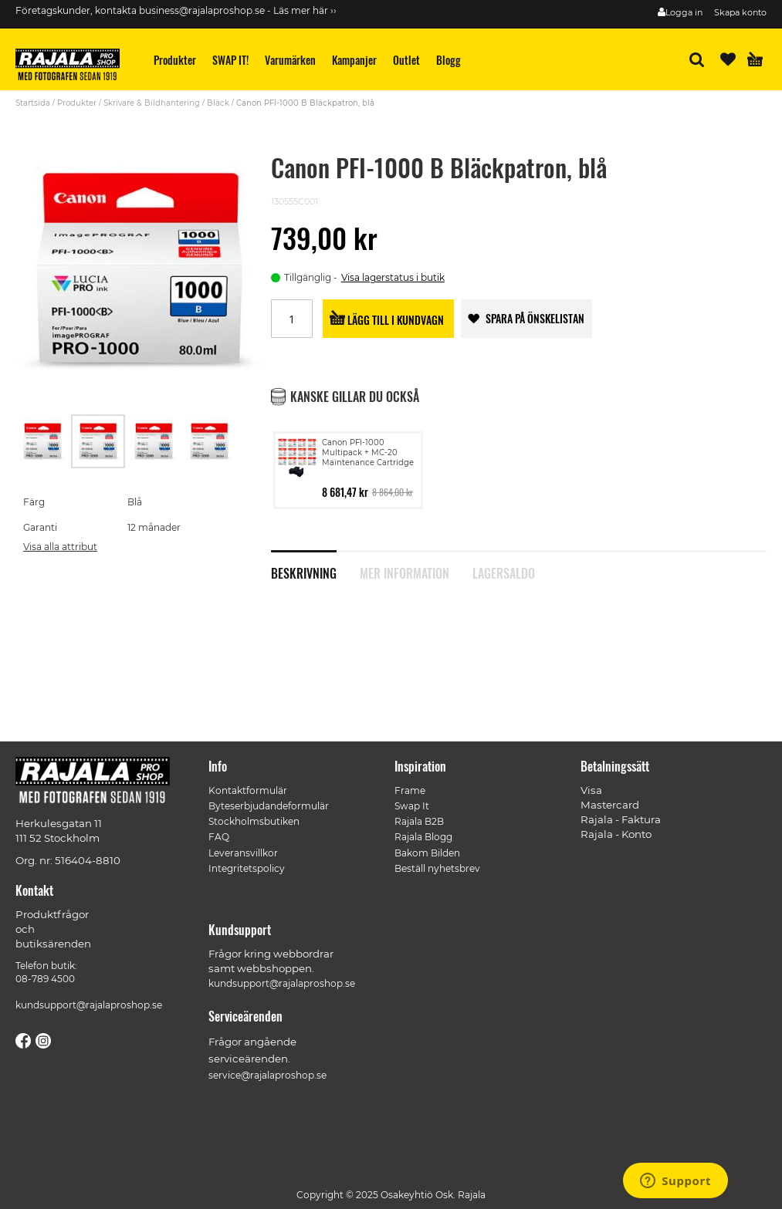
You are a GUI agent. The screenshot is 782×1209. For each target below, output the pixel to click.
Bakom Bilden (427, 853)
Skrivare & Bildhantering (151, 103)
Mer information (404, 571)
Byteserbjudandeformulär (268, 806)
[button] (43, 441)
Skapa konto (740, 12)
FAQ (218, 837)
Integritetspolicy (246, 868)
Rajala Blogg (423, 837)
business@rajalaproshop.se (202, 10)
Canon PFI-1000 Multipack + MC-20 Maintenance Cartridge (368, 452)
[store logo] (73, 67)
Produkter (76, 103)
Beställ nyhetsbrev (437, 868)
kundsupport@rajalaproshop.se (88, 1005)
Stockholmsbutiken (254, 821)
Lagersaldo (503, 571)
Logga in (683, 12)
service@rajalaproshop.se (267, 1075)
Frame (409, 790)
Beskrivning (304, 571)
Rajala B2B (419, 821)
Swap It (411, 806)
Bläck (218, 103)
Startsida (32, 103)
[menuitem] (175, 59)
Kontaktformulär (247, 790)
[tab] (315, 564)
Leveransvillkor (243, 853)
